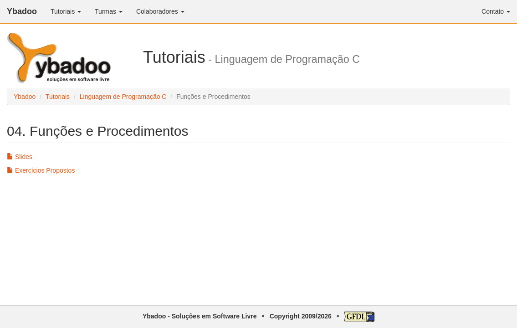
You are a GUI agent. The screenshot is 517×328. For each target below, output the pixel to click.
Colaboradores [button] (160, 11)
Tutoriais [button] (66, 11)
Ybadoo (22, 11)
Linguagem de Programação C (123, 96)
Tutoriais (58, 96)
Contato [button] (495, 11)
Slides (19, 156)
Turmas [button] (109, 11)
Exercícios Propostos (41, 170)
